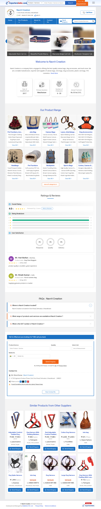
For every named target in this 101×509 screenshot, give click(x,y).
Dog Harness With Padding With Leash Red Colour (86, 477)
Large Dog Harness (68, 475)
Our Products (23, 21)
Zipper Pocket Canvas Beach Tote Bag (50, 139)
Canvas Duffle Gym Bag (68, 170)
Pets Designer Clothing (15, 134)
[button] (87, 13)
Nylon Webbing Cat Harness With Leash (68, 134)
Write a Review (47, 208)
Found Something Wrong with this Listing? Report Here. (27, 384)
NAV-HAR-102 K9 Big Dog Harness (85, 134)
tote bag (86, 432)
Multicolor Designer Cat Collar (83, 54)
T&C (55, 365)
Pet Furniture (33, 165)
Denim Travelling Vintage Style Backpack (50, 168)
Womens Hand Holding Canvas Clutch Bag (85, 170)
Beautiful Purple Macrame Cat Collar (40, 54)
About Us (37, 21)
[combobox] (12, 356)
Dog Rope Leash (15, 139)
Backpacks (50, 165)
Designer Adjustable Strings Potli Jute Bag (85, 168)
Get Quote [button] (33, 480)
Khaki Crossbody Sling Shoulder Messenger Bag (15, 175)
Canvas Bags (50, 132)
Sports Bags (68, 165)
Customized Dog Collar (15, 142)
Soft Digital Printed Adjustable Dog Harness (85, 142)
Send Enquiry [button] (63, 21)
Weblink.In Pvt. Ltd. (27, 506)
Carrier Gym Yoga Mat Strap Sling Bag (68, 173)
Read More (54, 73)
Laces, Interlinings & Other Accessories (68, 132)
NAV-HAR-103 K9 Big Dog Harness (85, 139)
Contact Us (49, 21)
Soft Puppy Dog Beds (32, 170)
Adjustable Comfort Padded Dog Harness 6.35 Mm (15, 434)
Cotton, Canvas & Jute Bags (85, 165)
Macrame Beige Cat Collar (61, 54)
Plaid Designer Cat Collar (68, 142)
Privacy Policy (63, 365)
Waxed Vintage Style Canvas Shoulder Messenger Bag (50, 142)
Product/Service (14, 345)
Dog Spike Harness (15, 475)
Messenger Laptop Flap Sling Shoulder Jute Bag (85, 173)
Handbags (15, 165)
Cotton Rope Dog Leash (15, 137)
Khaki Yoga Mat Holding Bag (68, 175)
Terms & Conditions (50, 506)
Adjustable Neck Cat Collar (18, 54)
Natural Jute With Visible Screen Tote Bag (32, 142)
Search (70, 3)
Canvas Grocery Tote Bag (50, 134)
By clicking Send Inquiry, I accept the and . (50, 365)
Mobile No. (12, 352)
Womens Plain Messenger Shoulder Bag (15, 173)
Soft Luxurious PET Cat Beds (32, 168)
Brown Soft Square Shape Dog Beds (32, 173)
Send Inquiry (50, 362)
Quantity (53, 345)
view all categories (50, 184)
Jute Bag (32, 132)
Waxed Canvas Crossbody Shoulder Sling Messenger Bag (15, 170)
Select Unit (75, 345)
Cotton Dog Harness (68, 432)
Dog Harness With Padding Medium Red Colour (33, 434)
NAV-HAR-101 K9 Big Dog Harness (85, 137)
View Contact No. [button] (50, 392)
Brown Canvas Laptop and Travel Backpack (50, 173)
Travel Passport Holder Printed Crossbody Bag (15, 168)
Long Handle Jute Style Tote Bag (32, 137)
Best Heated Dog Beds (32, 175)
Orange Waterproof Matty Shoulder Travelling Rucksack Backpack (50, 175)
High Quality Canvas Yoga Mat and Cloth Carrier (68, 168)
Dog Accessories (85, 132)
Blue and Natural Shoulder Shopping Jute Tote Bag (32, 134)
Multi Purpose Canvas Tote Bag (50, 137)
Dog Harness (50, 475)
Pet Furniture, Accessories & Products (15, 132)
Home (10, 20)
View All (15, 145)
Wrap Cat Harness (68, 139)
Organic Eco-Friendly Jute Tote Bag (32, 139)
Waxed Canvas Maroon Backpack (50, 170)
